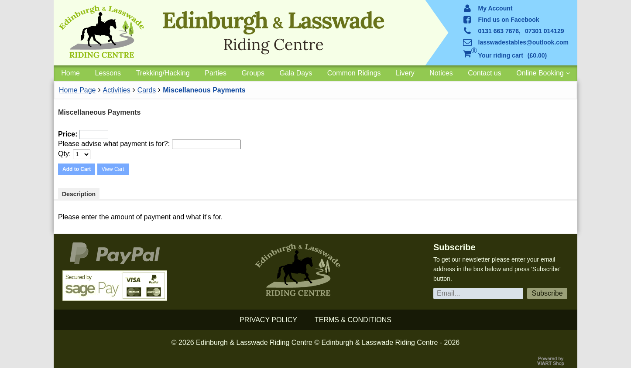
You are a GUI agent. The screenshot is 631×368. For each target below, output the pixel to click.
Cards (146, 90)
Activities (116, 90)
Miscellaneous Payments (204, 90)
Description (79, 194)
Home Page (77, 90)
